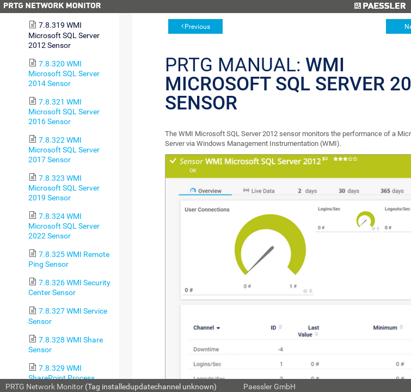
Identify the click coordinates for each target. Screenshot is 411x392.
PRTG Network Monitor (44, 386)
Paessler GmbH (269, 386)
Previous (197, 26)
